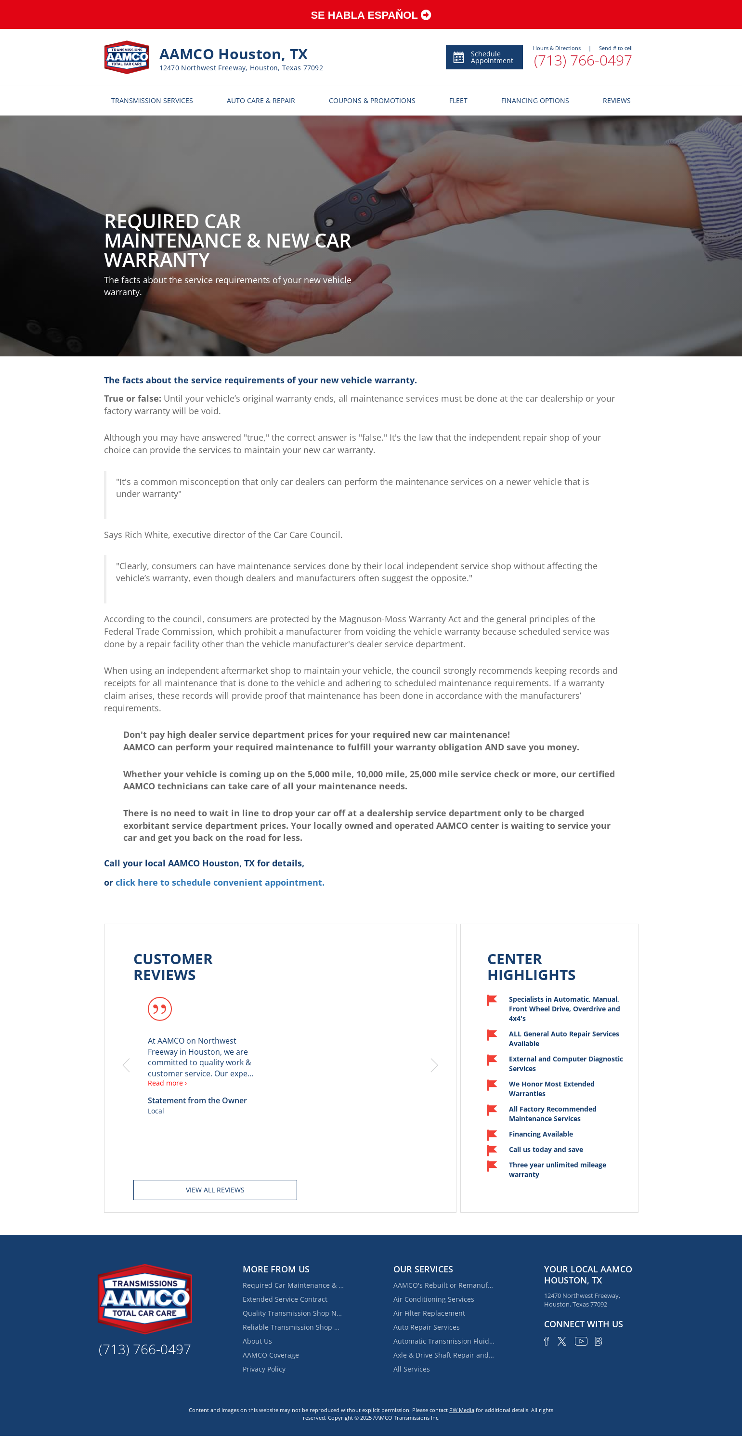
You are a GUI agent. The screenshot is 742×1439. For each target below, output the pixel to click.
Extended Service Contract (285, 1299)
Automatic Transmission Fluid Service (444, 1341)
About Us (257, 1341)
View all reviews (215, 1189)
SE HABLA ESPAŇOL (371, 15)
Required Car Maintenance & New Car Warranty (293, 1285)
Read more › (167, 1082)
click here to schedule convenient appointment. (220, 882)
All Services (411, 1369)
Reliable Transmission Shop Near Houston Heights (293, 1327)
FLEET (458, 100)
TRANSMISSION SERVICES (152, 100)
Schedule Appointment (482, 57)
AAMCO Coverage (271, 1355)
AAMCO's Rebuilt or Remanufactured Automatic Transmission (444, 1285)
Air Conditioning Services (433, 1299)
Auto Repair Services (426, 1327)
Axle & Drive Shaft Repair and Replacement (444, 1355)
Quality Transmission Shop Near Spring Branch (293, 1313)
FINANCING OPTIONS (535, 100)
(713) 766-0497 (583, 60)
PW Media (461, 1409)
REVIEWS (617, 100)
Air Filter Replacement (429, 1313)
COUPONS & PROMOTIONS (372, 100)
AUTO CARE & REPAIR (261, 100)
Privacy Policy (264, 1369)
